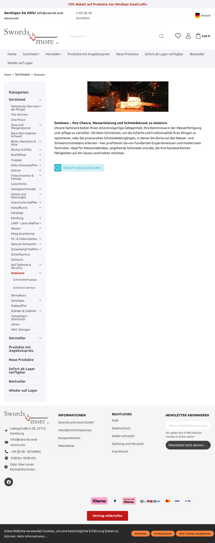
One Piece (18, 119)
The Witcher (19, 114)
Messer (26, 228)
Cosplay (26, 160)
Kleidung (26, 218)
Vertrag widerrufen (107, 517)
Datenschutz (121, 428)
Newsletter (66, 445)
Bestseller (17, 381)
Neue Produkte (21, 359)
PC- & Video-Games (26, 239)
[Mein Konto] (187, 36)
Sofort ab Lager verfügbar (22, 370)
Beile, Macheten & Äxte (26, 143)
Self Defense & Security (26, 266)
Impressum (120, 451)
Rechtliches (123, 414)
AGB (115, 420)
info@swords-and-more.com (24, 444)
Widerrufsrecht (123, 436)
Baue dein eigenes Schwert (23, 134)
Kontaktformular (22, 471)
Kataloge (17, 213)
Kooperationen (69, 438)
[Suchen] (159, 36)
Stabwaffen (19, 305)
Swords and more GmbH (76, 422)
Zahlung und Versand (127, 444)
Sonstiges (26, 300)
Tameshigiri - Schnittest (19, 317)
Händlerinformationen (75, 430)
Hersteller (25, 338)
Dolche (26, 170)
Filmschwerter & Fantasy (26, 177)
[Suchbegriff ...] (111, 36)
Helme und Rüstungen (26, 195)
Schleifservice (20, 254)
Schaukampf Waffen (26, 249)
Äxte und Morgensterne (26, 126)
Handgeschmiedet (26, 189)
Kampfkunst (26, 207)
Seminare (26, 273)
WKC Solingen (20, 329)
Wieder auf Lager (23, 390)
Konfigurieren (163, 533)
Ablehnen (141, 533)
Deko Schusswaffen (26, 165)
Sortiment (25, 99)
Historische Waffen (26, 202)
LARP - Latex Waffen (26, 223)
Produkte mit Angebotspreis (21, 348)
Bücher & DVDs (26, 149)
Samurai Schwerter (26, 244)
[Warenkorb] (202, 36)
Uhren (15, 324)
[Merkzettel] (176, 36)
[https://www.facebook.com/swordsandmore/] (8, 484)
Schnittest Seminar (24, 287)
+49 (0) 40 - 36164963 (26, 453)
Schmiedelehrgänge (25, 279)
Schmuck (17, 259)
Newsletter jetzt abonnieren (189, 445)
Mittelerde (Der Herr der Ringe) (26, 108)
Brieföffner (26, 155)
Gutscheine (19, 184)
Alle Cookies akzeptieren (195, 533)
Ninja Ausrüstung (22, 233)
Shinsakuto (18, 295)
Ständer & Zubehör (26, 311)
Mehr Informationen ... (33, 536)
